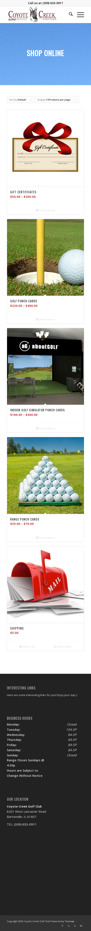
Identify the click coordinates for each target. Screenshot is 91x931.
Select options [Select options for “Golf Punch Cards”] (45, 319)
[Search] (69, 14)
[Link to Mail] (81, 926)
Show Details (62, 647)
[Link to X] (69, 926)
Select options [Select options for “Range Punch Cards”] (45, 538)
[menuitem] (69, 14)
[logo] (38, 14)
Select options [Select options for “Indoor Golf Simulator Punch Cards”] (45, 429)
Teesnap (69, 921)
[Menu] (78, 14)
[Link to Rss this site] (75, 926)
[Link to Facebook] (62, 926)
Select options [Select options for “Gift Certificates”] (45, 210)
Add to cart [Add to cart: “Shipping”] (27, 647)
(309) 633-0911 (52, 3)
